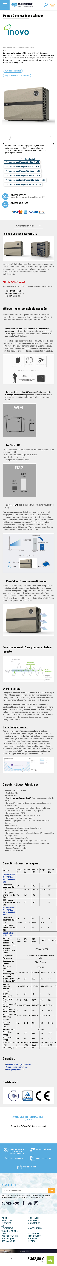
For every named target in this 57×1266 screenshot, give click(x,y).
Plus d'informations (13, 71)
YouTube (29, 1203)
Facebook (23, 1203)
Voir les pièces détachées (17, 76)
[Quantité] (6, 1260)
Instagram (36, 1203)
